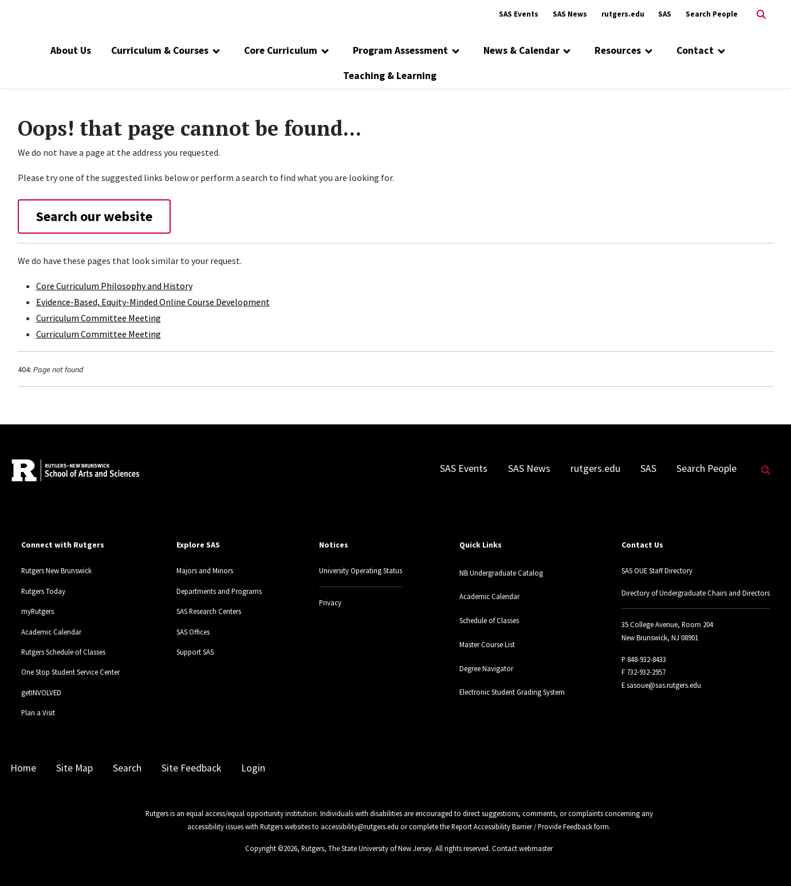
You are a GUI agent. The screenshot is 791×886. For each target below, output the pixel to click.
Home (23, 768)
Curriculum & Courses (159, 50)
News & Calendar (521, 50)
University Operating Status (360, 570)
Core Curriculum (280, 50)
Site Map (74, 768)
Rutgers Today (43, 591)
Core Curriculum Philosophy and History (114, 286)
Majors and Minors (204, 570)
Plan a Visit (38, 712)
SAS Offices (193, 631)
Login (253, 768)
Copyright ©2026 (271, 848)
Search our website (94, 216)
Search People (712, 14)
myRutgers (37, 611)
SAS (664, 14)
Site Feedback (191, 768)
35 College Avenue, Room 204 (667, 624)
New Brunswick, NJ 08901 (659, 637)
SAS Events (518, 14)
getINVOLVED (41, 692)
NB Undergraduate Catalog (501, 572)
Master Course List (487, 644)
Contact (695, 50)
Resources (618, 50)
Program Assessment (400, 50)
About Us (70, 50)
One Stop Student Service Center (70, 671)
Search (127, 768)
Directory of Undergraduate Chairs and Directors (695, 592)
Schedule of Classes (489, 620)
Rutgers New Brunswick (56, 570)
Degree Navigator (486, 668)
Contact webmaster (522, 848)
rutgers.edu (622, 14)
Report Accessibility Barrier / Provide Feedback (521, 826)
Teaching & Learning (389, 75)
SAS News (570, 14)
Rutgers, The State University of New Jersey (366, 848)
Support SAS (195, 651)
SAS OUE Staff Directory (656, 570)
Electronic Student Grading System (512, 691)
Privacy (330, 602)
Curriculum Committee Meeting (98, 318)
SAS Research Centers (208, 611)
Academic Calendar (51, 631)
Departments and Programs (219, 591)
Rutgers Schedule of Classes (63, 651)
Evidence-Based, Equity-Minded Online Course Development (153, 302)
